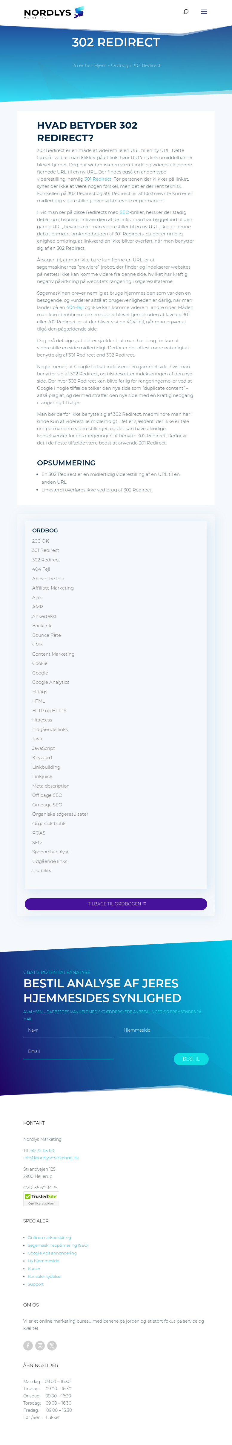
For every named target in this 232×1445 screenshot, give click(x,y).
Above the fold (48, 578)
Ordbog (119, 65)
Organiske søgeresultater (60, 814)
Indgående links (50, 729)
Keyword (42, 757)
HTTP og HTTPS (49, 710)
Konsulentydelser (45, 1276)
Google (40, 673)
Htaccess (42, 720)
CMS (37, 644)
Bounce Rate (46, 635)
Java (37, 738)
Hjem (100, 65)
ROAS (38, 833)
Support (36, 1284)
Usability (41, 870)
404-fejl (75, 307)
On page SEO (47, 805)
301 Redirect (97, 179)
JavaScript (43, 748)
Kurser (34, 1268)
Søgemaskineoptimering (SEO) (58, 1245)
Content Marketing (53, 654)
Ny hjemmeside (43, 1260)
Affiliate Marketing (53, 588)
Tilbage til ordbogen (114, 904)
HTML (38, 701)
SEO (124, 212)
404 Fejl (41, 569)
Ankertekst (44, 616)
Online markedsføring (49, 1237)
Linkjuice (42, 776)
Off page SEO (47, 795)
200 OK (40, 541)
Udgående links (49, 861)
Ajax (37, 597)
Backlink (41, 625)
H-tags (39, 692)
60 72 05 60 (42, 1150)
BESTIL (191, 1059)
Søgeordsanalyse (51, 852)
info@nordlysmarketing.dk (51, 1158)
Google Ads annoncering (52, 1253)
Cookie (39, 663)
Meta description (51, 786)
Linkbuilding (46, 767)
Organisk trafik (49, 823)
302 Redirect (46, 560)
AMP (37, 607)
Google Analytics (50, 682)
